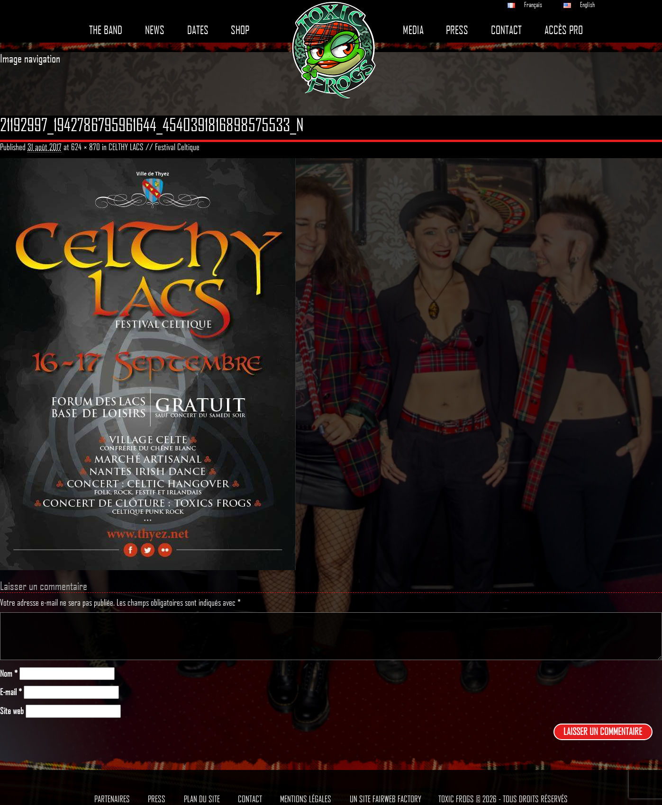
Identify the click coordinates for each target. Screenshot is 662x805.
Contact (506, 30)
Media (413, 30)
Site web (12, 711)
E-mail (11, 692)
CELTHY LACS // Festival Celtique (154, 147)
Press (457, 30)
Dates (198, 30)
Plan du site (202, 799)
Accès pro (563, 30)
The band (105, 30)
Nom (9, 674)
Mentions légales (305, 799)
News (154, 30)
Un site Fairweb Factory (385, 799)
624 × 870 (85, 147)
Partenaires (112, 799)
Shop (240, 30)
